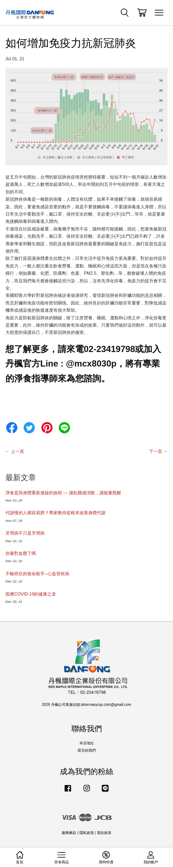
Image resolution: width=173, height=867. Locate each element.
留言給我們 (87, 750)
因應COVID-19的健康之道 (30, 594)
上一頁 (17, 451)
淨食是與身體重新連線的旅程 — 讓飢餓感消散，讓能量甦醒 (63, 492)
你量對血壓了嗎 (20, 553)
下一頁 (155, 451)
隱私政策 (86, 833)
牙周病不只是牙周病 (25, 533)
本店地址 (86, 743)
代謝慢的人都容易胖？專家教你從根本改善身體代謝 (55, 512)
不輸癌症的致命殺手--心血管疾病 (37, 573)
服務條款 (69, 833)
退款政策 (104, 833)
